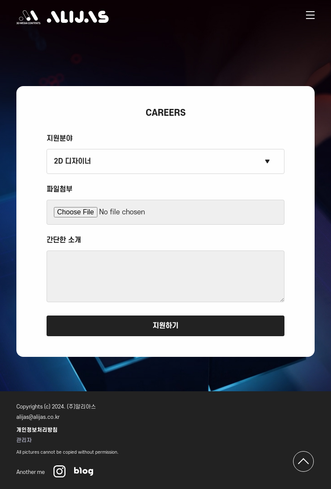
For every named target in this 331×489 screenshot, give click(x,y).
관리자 (24, 440)
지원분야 (59, 138)
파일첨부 (59, 189)
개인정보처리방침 (37, 430)
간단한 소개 (64, 240)
